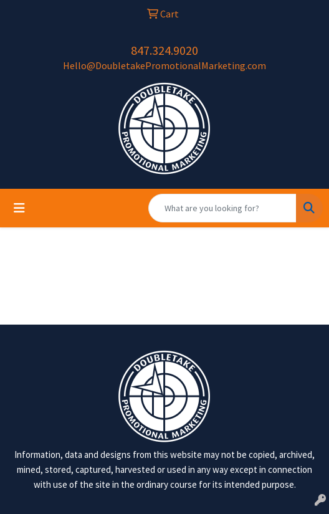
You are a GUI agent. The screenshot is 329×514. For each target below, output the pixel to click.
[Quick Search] (222, 208)
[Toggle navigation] (19, 208)
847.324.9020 (164, 50)
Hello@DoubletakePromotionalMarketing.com (164, 65)
